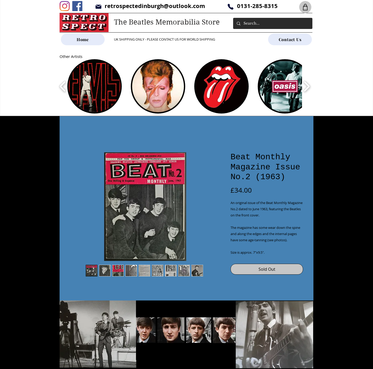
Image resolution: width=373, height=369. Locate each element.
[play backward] (63, 86)
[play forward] (306, 86)
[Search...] (272, 23)
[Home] (83, 39)
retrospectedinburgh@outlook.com (155, 6)
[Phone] (230, 6)
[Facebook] (77, 6)
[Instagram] (65, 6)
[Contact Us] (290, 39)
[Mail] (98, 6)
